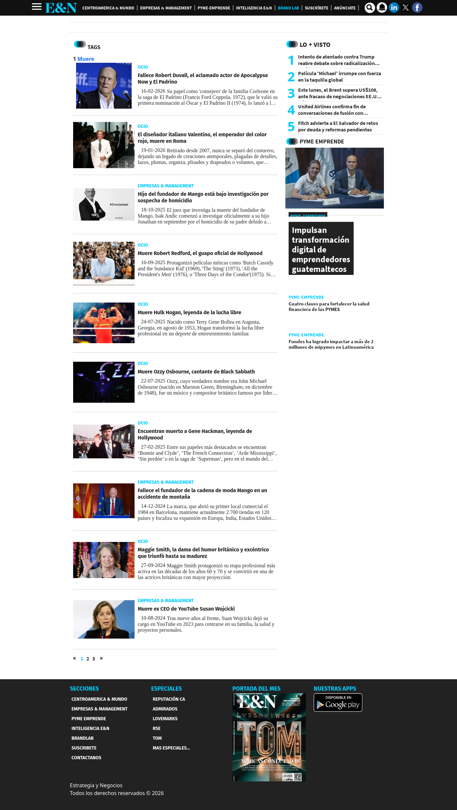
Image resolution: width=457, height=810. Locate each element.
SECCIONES (84, 688)
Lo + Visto (315, 44)
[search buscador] (370, 8)
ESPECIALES (166, 688)
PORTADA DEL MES (256, 688)
